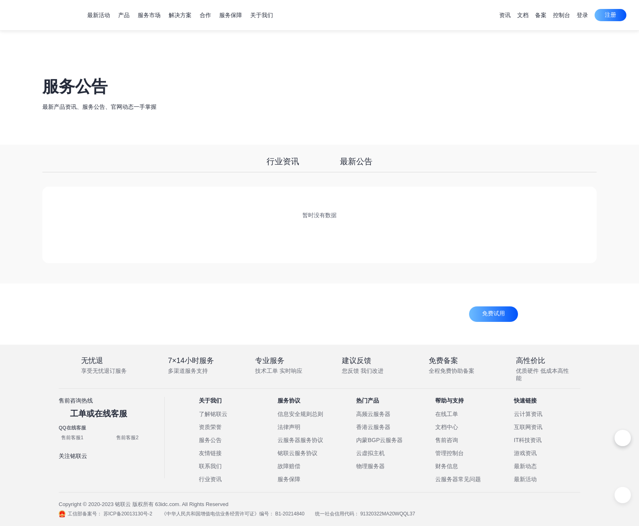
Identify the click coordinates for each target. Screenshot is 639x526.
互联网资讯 (528, 427)
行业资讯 (283, 161)
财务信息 (446, 466)
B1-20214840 (295, 514)
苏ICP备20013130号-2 (128, 514)
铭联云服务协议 (297, 453)
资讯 (505, 15)
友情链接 (210, 453)
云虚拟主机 (370, 453)
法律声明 (289, 427)
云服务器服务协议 (300, 440)
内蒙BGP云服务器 (379, 440)
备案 (540, 15)
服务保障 (289, 479)
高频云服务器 (373, 414)
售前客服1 (72, 437)
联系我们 (210, 466)
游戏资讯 (525, 453)
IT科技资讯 (528, 440)
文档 (523, 15)
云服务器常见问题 (458, 479)
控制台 (561, 15)
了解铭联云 (213, 414)
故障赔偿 (289, 466)
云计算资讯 (528, 414)
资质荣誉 (210, 427)
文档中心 (446, 427)
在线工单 (446, 414)
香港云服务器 (373, 427)
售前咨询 (446, 440)
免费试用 (493, 313)
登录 (582, 15)
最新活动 (525, 479)
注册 (610, 14)
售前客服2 (127, 437)
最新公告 (356, 161)
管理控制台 (449, 453)
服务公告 (210, 440)
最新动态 (525, 466)
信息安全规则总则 (300, 414)
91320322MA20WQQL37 (400, 514)
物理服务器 (370, 466)
